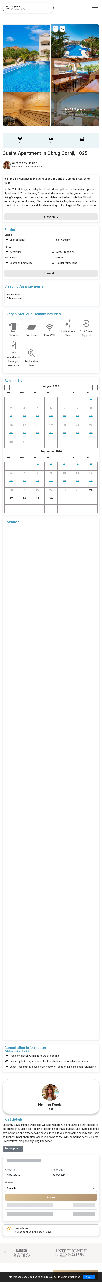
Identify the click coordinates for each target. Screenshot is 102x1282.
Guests (9, 1135)
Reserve (51, 1150)
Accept (89, 1277)
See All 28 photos (75, 109)
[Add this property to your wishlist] (55, 28)
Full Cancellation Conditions (18, 1004)
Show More (51, 216)
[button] (97, 1206)
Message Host (13, 1102)
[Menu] (95, 9)
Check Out (57, 1123)
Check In (10, 1123)
